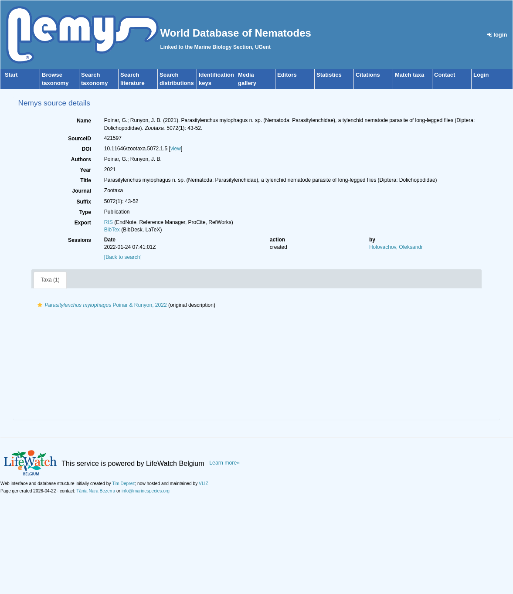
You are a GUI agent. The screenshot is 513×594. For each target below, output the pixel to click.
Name (84, 121)
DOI (86, 149)
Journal (81, 191)
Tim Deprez (123, 483)
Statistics (329, 74)
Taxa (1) (50, 280)
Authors (81, 159)
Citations (368, 74)
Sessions (79, 240)
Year (85, 170)
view (175, 149)
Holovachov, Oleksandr (396, 247)
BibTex (112, 230)
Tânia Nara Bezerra (95, 491)
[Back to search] (123, 257)
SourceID (79, 139)
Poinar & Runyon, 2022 (100, 305)
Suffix (83, 202)
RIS (108, 222)
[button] (39, 305)
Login (481, 74)
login (497, 34)
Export (83, 223)
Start (11, 74)
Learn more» (224, 463)
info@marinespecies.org (146, 491)
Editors (287, 74)
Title (85, 180)
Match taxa (409, 74)
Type (85, 212)
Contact (444, 74)
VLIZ (203, 483)
